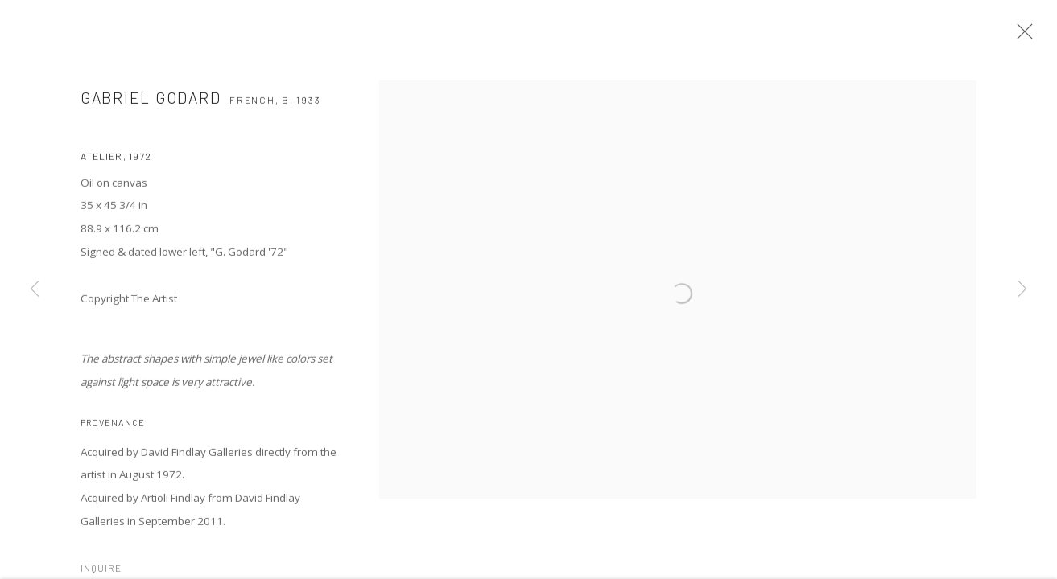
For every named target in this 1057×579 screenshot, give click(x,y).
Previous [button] (34, 289)
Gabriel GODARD (151, 103)
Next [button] (1022, 289)
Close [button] (1024, 36)
